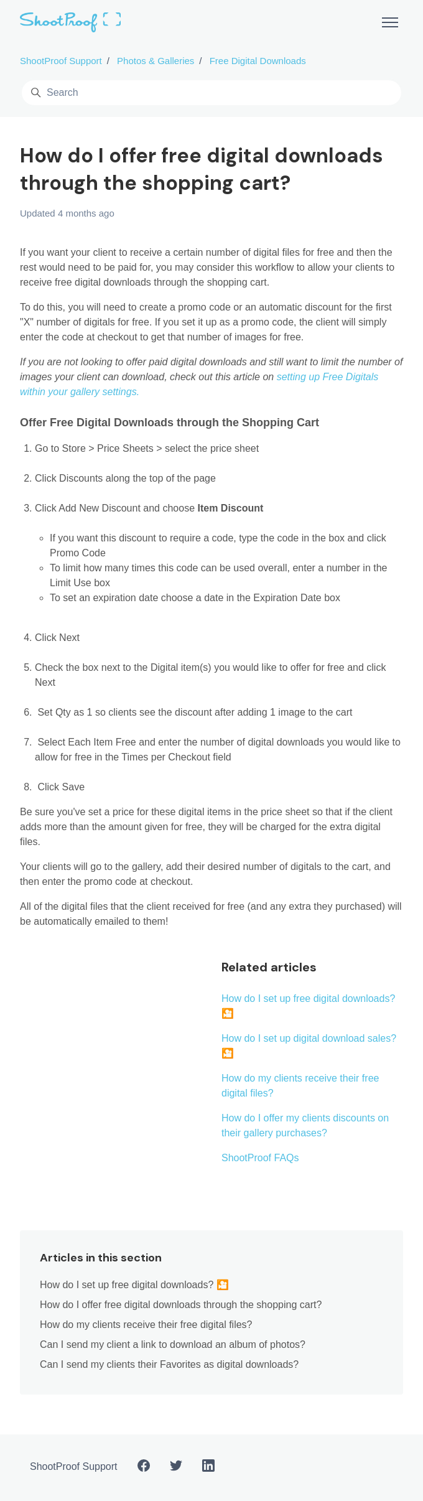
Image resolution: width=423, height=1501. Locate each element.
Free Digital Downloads (258, 60)
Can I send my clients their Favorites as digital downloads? (169, 1364)
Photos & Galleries (155, 60)
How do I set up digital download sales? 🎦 (308, 1046)
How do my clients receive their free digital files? (300, 1085)
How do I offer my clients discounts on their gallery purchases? (305, 1125)
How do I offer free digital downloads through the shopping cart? (181, 1304)
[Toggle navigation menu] (390, 22)
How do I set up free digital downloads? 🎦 (308, 1006)
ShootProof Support (61, 60)
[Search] (211, 92)
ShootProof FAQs (260, 1158)
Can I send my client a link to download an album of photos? (172, 1344)
